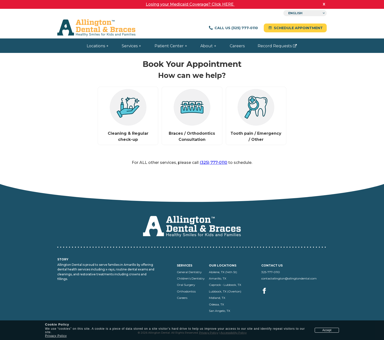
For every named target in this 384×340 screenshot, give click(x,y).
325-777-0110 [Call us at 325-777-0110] (270, 272)
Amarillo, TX (217, 278)
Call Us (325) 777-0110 (233, 27)
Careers (182, 298)
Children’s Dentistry (191, 278)
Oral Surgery (186, 285)
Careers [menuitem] (237, 46)
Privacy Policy (56, 336)
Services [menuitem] (130, 46)
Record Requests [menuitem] (272, 48)
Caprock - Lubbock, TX (225, 285)
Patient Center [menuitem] (169, 46)
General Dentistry (189, 272)
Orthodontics (186, 291)
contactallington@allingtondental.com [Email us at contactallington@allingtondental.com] (289, 278)
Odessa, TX (216, 304)
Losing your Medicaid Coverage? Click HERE (190, 4)
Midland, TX (217, 298)
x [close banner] (324, 3)
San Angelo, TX (219, 311)
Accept (326, 330)
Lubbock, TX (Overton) (225, 291)
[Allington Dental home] (96, 28)
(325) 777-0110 (213, 162)
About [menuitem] (206, 46)
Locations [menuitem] (96, 46)
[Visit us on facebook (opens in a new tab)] (264, 296)
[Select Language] (305, 13)
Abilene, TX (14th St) (223, 272)
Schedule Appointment (295, 27)
